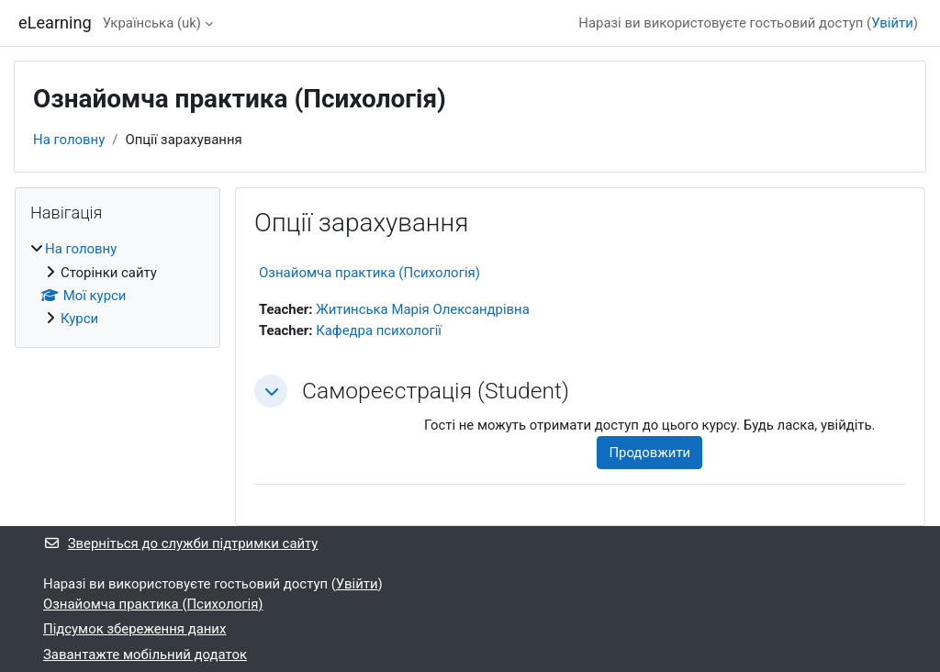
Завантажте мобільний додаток (145, 654)
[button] (270, 391)
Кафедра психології (379, 330)
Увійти (892, 23)
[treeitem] (117, 284)
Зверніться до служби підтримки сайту (180, 543)
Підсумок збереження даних (134, 629)
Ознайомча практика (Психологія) (369, 272)
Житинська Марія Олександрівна (423, 309)
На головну (69, 139)
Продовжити (649, 452)
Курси (79, 318)
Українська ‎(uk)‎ (152, 23)
